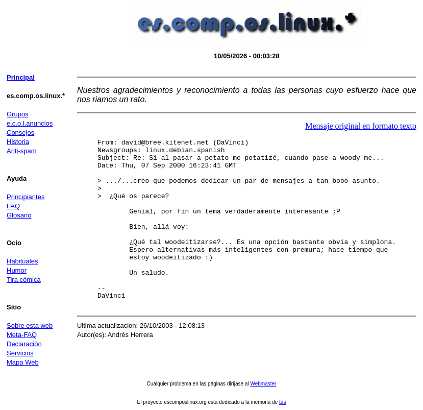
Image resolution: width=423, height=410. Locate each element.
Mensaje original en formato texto (360, 126)
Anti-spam (22, 151)
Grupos (18, 114)
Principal (21, 77)
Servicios (20, 353)
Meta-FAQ (22, 335)
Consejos (20, 132)
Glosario (19, 215)
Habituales (22, 261)
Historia (18, 142)
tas (282, 402)
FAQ (13, 206)
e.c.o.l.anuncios (30, 123)
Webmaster (263, 384)
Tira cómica (24, 279)
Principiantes (25, 197)
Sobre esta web (30, 325)
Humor (17, 270)
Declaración (24, 344)
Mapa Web (23, 362)
